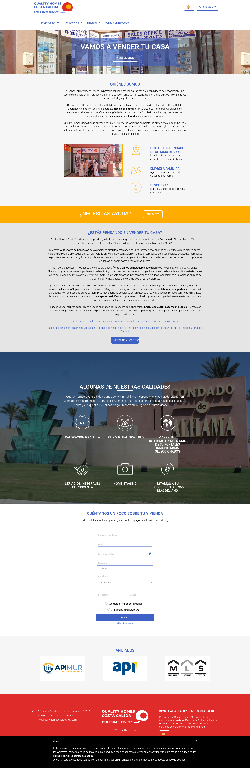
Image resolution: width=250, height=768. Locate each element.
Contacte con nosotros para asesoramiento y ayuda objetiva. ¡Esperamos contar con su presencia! (125, 321)
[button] (189, 7)
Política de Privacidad (125, 623)
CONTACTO (153, 214)
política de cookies (83, 756)
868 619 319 (207, 7)
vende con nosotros (117, 22)
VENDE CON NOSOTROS (126, 340)
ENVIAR (125, 617)
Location (102, 563)
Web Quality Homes (125, 729)
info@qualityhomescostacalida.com (57, 719)
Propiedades (48, 22)
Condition (103, 576)
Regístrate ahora (125, 57)
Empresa (92, 22)
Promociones (71, 22)
